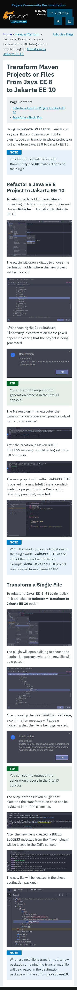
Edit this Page (63, 34)
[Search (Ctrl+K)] (58, 21)
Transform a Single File (27, 117)
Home (7, 34)
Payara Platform (27, 34)
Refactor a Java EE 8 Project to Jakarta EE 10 (39, 110)
